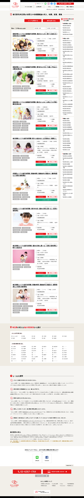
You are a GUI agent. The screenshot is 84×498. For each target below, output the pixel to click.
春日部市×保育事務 (67, 147)
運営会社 (54, 485)
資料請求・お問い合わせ (45, 483)
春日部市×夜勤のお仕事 (67, 74)
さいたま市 (15, 336)
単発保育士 (42, 383)
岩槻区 (55, 338)
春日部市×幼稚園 (66, 163)
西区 (24, 336)
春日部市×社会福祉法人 (67, 106)
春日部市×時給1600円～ (68, 76)
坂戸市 (34, 350)
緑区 (44, 338)
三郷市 (55, 356)
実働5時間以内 (17, 125)
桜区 (14, 338)
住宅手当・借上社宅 (18, 88)
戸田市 (65, 352)
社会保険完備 (24, 55)
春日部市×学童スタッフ (67, 132)
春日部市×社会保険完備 (67, 80)
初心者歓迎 (16, 57)
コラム (62, 483)
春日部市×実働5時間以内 (68, 66)
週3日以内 (16, 55)
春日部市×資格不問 (67, 86)
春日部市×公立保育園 (67, 155)
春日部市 (55, 346)
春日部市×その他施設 (67, 196)
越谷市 (24, 350)
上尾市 (14, 346)
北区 (34, 336)
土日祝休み (23, 121)
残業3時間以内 (17, 123)
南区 (34, 338)
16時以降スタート (28, 306)
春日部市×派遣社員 (67, 25)
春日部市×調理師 (66, 141)
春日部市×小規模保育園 (67, 104)
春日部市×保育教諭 (67, 122)
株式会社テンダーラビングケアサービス (32, 412)
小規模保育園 (24, 57)
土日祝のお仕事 (17, 197)
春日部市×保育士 (66, 120)
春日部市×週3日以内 (67, 68)
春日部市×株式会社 (67, 108)
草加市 (24, 352)
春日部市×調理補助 (67, 143)
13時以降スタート (17, 306)
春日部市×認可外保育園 (67, 169)
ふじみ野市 (35, 356)
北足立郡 (66, 358)
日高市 (65, 354)
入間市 (34, 346)
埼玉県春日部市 (41, 40)
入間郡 (45, 358)
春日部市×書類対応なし (67, 78)
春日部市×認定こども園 (67, 161)
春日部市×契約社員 (67, 29)
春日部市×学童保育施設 (67, 177)
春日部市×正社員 (66, 27)
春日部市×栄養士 (66, 138)
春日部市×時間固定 (67, 42)
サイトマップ (63, 485)
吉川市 (14, 358)
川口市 (14, 348)
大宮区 (45, 336)
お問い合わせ (58, 401)
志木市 (65, 350)
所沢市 (55, 352)
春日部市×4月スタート (67, 40)
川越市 (24, 348)
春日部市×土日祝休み (67, 44)
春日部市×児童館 (66, 180)
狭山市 (55, 350)
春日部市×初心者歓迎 (67, 88)
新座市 (14, 354)
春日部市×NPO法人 (67, 110)
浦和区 (24, 338)
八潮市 (65, 356)
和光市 (24, 358)
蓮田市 (24, 354)
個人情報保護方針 (71, 483)
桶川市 (45, 346)
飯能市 (45, 354)
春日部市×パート (66, 32)
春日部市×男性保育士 (67, 90)
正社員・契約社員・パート (27, 383)
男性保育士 (16, 90)
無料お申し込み (44, 485)
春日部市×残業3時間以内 (68, 47)
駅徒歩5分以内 (24, 53)
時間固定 (16, 53)
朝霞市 (24, 346)
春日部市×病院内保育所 (67, 171)
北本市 (34, 348)
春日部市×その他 (66, 149)
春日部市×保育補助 (67, 124)
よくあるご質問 (55, 483)
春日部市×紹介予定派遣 (67, 34)
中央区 (65, 336)
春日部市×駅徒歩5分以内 (68, 49)
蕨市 (34, 358)
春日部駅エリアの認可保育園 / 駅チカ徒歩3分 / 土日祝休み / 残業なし (35, 138)
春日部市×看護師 (66, 145)
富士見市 (25, 356)
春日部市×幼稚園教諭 (67, 127)
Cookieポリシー (70, 485)
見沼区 (55, 336)
